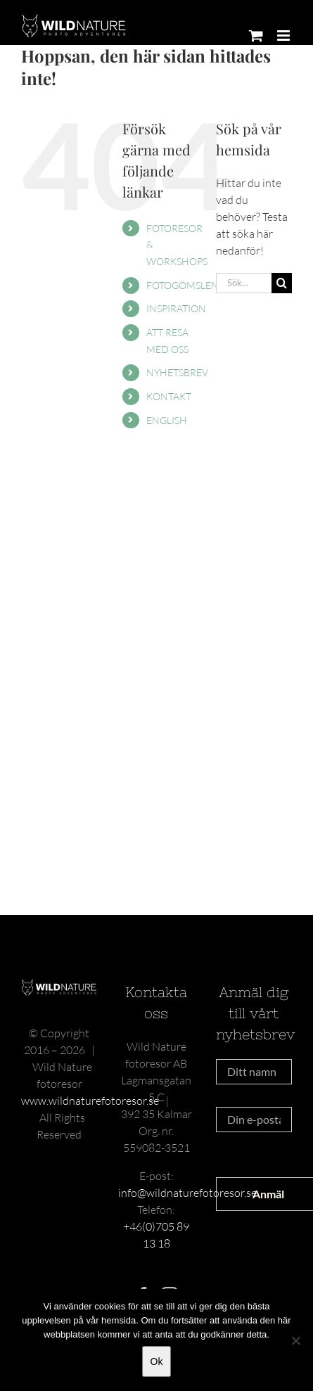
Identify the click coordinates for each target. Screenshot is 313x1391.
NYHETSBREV (177, 372)
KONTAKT (168, 396)
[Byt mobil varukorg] (256, 35)
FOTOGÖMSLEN (182, 285)
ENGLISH (166, 420)
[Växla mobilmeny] (284, 35)
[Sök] (282, 283)
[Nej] (295, 1340)
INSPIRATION (176, 308)
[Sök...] (244, 283)
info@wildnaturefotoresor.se (187, 1193)
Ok (157, 1361)
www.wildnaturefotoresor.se (90, 1101)
